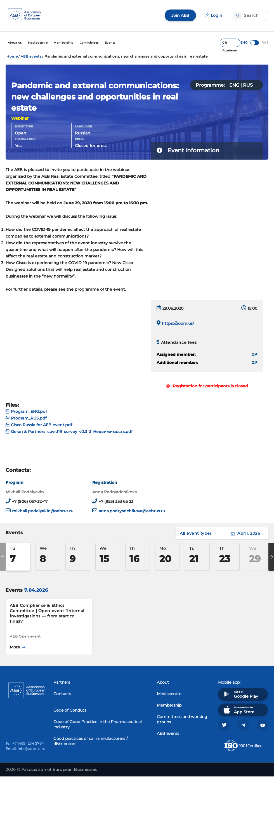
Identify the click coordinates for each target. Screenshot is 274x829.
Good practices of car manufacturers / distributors (90, 741)
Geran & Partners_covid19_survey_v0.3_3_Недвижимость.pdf (69, 431)
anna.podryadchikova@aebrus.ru (132, 510)
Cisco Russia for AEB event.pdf (39, 424)
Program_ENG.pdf (26, 411)
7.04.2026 (36, 590)
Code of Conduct (69, 710)
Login (214, 15)
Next (271, 557)
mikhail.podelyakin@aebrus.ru (42, 510)
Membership (169, 705)
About (163, 682)
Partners (61, 682)
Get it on (240, 694)
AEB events (31, 56)
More (17, 647)
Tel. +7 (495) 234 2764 (25, 743)
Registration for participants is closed (207, 386)
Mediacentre (169, 693)
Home (12, 56)
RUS (248, 85)
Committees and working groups (182, 719)
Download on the (238, 709)
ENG (234, 85)
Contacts (62, 693)
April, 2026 (247, 533)
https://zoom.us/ (178, 323)
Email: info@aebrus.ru (25, 749)
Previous (3, 557)
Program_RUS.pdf (26, 418)
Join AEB (180, 15)
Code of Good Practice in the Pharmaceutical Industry (97, 724)
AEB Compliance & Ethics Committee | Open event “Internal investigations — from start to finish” (47, 613)
